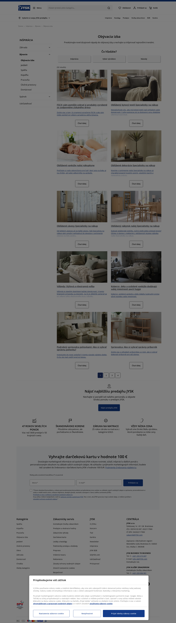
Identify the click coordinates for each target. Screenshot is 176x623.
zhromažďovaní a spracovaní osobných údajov (52, 603)
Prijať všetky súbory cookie (123, 613)
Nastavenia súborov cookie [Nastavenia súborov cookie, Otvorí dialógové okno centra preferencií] (51, 613)
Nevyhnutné (87, 613)
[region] (88, 598)
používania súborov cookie (101, 603)
